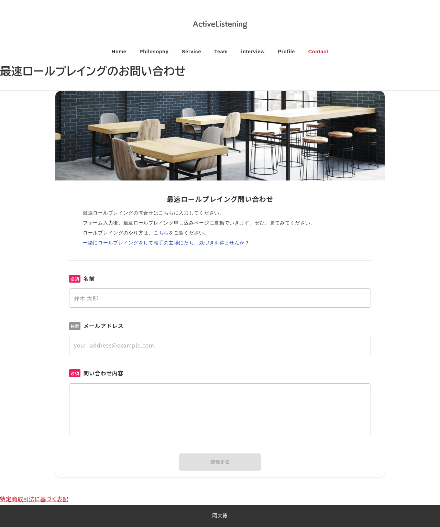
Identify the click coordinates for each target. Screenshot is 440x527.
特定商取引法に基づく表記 (34, 499)
